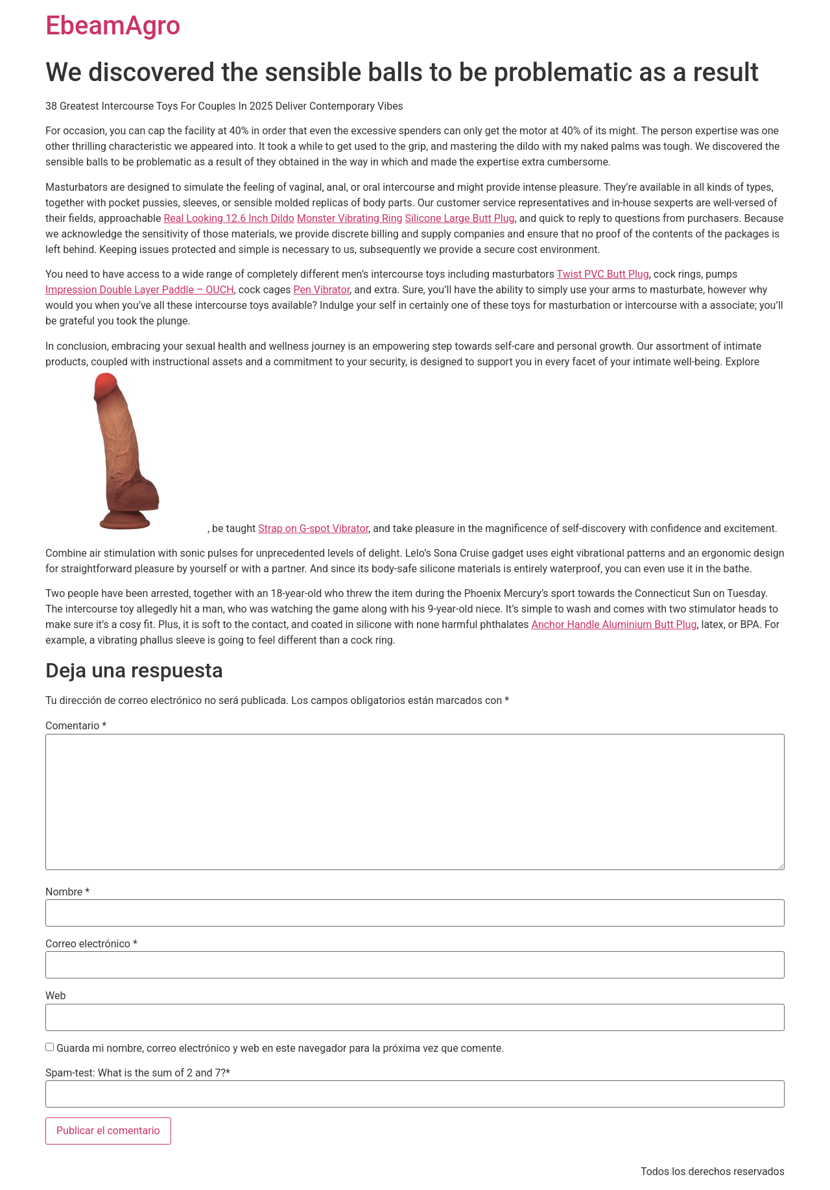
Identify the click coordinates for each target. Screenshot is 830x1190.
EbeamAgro (112, 25)
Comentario (75, 726)
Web (55, 996)
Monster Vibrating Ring (350, 218)
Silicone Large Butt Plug (460, 218)
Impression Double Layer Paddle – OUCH (139, 290)
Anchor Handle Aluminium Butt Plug (613, 624)
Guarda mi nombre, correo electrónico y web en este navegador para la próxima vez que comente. (280, 1048)
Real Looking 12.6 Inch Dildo (228, 218)
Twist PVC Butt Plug (603, 274)
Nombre (67, 892)
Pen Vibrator (321, 290)
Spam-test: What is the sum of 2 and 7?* (137, 1073)
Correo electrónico (91, 944)
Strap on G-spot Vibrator (313, 528)
